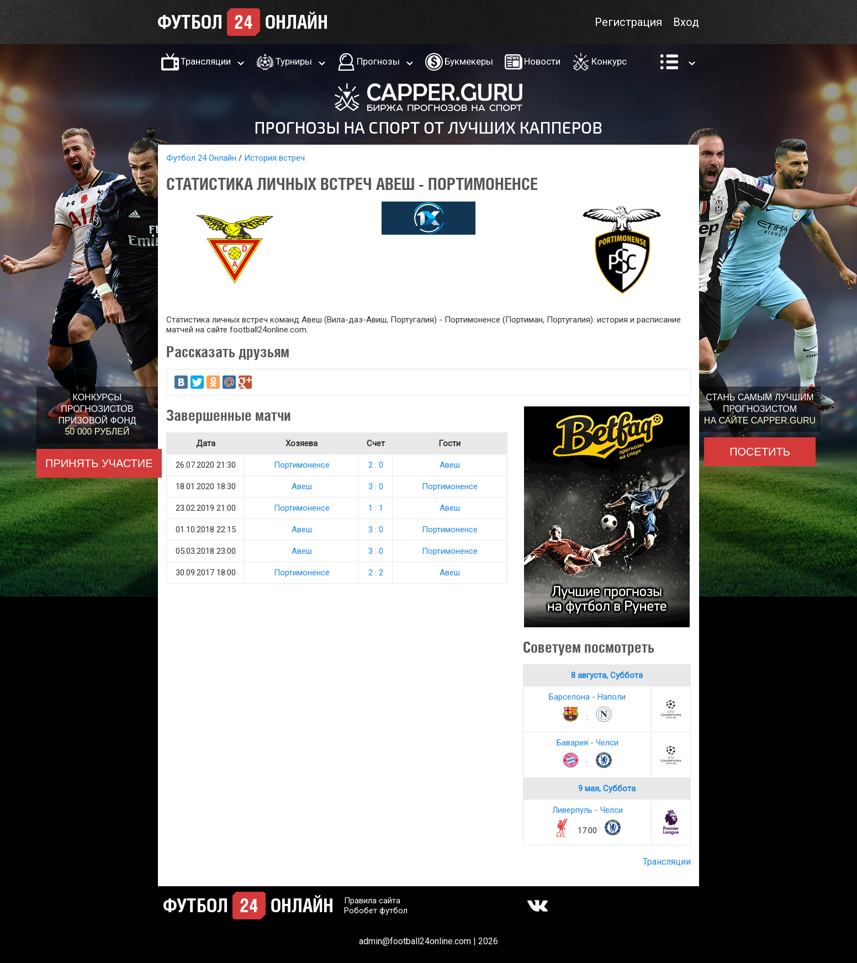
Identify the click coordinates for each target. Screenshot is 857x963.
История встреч (274, 158)
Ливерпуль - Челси (587, 810)
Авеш (450, 465)
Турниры (294, 61)
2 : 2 (375, 573)
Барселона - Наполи (587, 697)
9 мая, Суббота (607, 788)
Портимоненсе (302, 465)
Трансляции (206, 61)
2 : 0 (375, 465)
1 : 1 (375, 508)
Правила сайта (372, 901)
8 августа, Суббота (607, 675)
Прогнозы (378, 61)
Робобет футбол (376, 911)
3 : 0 (375, 486)
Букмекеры (469, 61)
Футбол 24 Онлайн (201, 158)
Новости (542, 61)
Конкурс (609, 61)
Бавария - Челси (587, 743)
